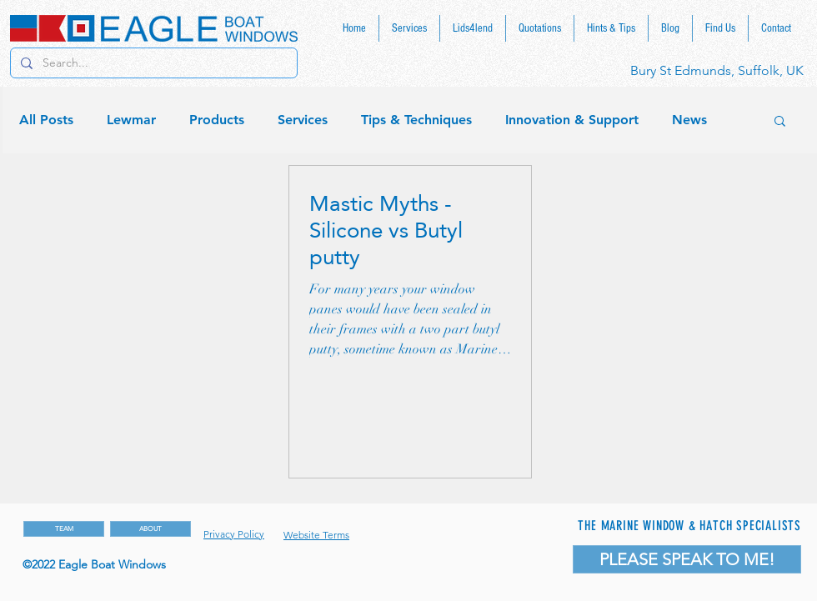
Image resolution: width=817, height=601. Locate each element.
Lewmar (131, 120)
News (689, 120)
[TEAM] (63, 529)
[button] (780, 122)
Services (303, 120)
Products (216, 120)
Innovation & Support (572, 120)
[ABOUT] (150, 529)
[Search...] (152, 63)
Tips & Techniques (416, 120)
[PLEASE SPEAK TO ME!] (687, 559)
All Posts (46, 120)
